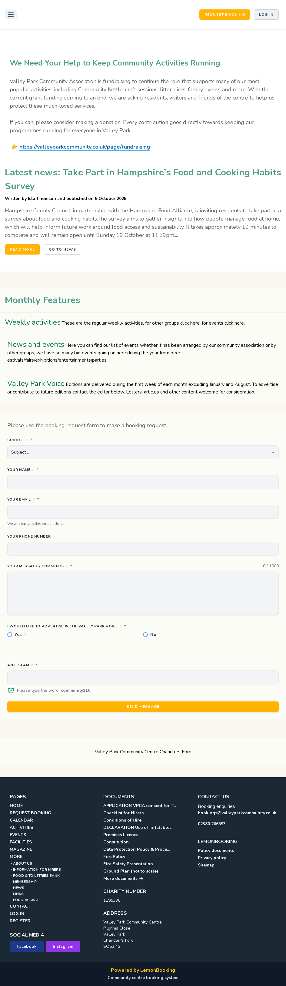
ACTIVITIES (21, 827)
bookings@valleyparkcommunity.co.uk (237, 813)
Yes (21, 634)
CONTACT (20, 906)
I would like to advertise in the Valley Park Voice (93, 626)
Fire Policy (114, 856)
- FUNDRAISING (24, 899)
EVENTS (18, 835)
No (155, 634)
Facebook (27, 946)
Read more (22, 249)
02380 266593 (212, 824)
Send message (143, 706)
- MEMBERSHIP (23, 881)
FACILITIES (21, 842)
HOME (16, 806)
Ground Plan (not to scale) (130, 871)
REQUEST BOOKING (225, 14)
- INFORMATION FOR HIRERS (35, 869)
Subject (46, 439)
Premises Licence (120, 835)
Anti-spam (49, 664)
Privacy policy (212, 858)
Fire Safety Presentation (128, 864)
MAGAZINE (21, 849)
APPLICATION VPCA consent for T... (139, 806)
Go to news (62, 249)
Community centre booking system (143, 978)
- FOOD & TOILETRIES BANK (35, 875)
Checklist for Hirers (123, 813)
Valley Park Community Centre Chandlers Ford (143, 751)
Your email (50, 499)
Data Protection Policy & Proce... (136, 849)
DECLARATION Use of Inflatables (137, 827)
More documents (123, 878)
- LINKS (17, 893)
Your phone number (31, 536)
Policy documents (216, 850)
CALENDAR (21, 820)
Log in (266, 14)
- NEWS (17, 887)
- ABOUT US (21, 863)
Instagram (63, 946)
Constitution (116, 842)
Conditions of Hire (122, 820)
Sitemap (206, 865)
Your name (49, 469)
